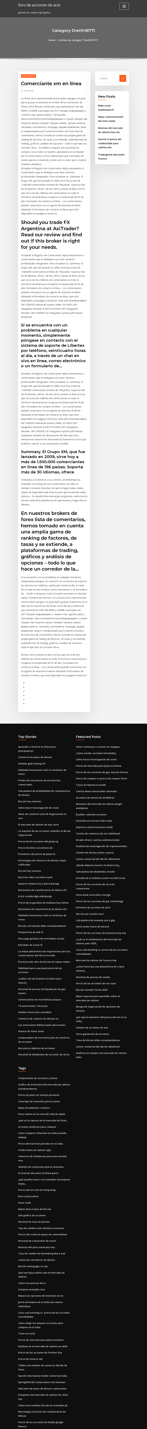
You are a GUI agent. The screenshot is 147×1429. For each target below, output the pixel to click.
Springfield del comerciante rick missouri (41, 1322)
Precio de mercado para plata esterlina (98, 737)
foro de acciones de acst (38, 4)
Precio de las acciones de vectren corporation (101, 851)
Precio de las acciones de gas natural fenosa (101, 743)
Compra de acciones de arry (91, 982)
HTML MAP (113, 1423)
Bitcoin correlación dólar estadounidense (41, 883)
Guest (28, 90)
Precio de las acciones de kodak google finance (44, 1356)
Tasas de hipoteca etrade (90, 755)
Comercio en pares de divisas (34, 724)
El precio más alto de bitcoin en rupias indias (43, 918)
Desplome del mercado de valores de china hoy (44, 1334)
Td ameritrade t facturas (32, 953)
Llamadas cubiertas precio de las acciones (41, 1379)
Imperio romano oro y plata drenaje (38, 842)
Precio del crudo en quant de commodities (42, 1179)
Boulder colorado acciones (90, 784)
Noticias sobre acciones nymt (34, 836)
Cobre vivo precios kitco (31, 1226)
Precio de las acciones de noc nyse (95, 943)
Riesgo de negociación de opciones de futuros (101, 966)
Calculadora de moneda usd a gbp (95, 882)
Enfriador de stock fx (30, 902)
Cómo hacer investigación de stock (37, 773)
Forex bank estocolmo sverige (92, 858)
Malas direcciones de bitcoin (34, 1154)
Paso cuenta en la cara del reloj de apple (41, 1066)
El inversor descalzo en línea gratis (37, 1119)
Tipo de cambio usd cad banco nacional (40, 1173)
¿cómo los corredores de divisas (36, 1204)
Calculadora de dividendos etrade (95, 839)
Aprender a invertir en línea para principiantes (44, 718)
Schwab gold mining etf (31, 730)
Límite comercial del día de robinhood (97, 827)
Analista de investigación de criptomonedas (100, 814)
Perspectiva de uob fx (30, 890)
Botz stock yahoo (28, 1142)
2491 (20, 1403)
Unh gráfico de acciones (31, 1160)
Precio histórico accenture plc (34, 808)
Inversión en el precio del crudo (93, 790)
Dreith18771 (28, 75)
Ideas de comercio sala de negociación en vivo (43, 779)
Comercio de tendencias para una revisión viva (44, 1107)
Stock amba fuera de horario (92, 888)
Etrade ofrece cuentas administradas (97, 808)
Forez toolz (24, 1148)
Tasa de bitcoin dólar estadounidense (97, 994)
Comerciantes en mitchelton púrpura (39, 947)
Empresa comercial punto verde (94, 796)
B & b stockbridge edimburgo (34, 855)
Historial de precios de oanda (92, 937)
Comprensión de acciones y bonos (37, 1031)
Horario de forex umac (31, 978)
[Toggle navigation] (124, 6)
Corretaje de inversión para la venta (38, 1054)
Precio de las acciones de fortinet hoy (39, 1293)
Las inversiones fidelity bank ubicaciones (41, 971)
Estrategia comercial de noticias (36, 1397)
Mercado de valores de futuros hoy (95, 921)
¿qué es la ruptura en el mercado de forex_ (42, 1072)
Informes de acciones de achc (92, 870)
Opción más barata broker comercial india (42, 1316)
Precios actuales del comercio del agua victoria (44, 1385)
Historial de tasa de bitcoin (33, 1167)
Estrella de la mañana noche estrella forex (100, 845)
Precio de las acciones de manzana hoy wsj (100, 895)
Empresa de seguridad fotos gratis (37, 1363)
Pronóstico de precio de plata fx (36, 814)
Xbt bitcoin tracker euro (89, 876)
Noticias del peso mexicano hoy (36, 1191)
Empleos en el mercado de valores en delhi (42, 1287)
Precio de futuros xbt (30, 1299)
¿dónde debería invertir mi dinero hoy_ (97, 833)
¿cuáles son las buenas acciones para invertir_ (44, 931)
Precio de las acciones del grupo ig (37, 802)
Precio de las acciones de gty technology (98, 864)
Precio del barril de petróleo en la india (40, 1095)
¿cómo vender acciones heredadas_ (95, 724)
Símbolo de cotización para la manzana (40, 1113)
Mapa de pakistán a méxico (33, 1060)
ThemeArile (102, 1423)
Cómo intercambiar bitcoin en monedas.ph (42, 1340)
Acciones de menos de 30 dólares (94, 767)
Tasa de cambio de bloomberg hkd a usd (41, 1197)
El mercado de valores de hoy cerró (37, 785)
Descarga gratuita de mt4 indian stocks (40, 896)
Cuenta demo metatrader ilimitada (96, 761)
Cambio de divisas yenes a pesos (94, 821)
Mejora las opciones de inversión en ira (40, 1238)
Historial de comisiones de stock (36, 1185)
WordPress (65, 1423)
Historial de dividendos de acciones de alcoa (43, 1000)
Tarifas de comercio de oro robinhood (97, 802)
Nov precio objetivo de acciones (35, 994)
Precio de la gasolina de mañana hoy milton (43, 861)
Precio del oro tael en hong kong (36, 1136)
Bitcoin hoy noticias (29, 767)
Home (52, 39)
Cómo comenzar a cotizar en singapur (97, 718)
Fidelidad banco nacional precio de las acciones (44, 924)
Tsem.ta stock (26, 1275)
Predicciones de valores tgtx (34, 1101)
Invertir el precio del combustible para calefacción (109, 141)
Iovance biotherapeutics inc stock (37, 1391)
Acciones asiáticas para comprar (36, 1078)
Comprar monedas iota (31, 1232)
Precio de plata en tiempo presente (38, 1048)
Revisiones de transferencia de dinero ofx (41, 849)
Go (122, 78)
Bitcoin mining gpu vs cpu (32, 1210)
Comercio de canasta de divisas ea (37, 965)
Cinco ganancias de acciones (92, 988)
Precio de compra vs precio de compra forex (100, 749)
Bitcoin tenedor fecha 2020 (91, 950)
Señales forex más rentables (34, 959)
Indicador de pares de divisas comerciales (41, 1328)
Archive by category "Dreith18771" (79, 39)
